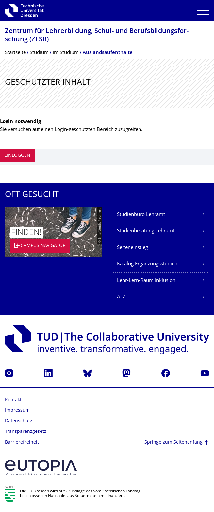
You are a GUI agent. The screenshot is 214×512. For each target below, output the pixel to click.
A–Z (121, 297)
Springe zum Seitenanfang (173, 442)
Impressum (17, 410)
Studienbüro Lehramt (141, 214)
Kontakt (13, 400)
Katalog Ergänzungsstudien (147, 264)
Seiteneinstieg (132, 247)
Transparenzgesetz (25, 432)
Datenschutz (18, 421)
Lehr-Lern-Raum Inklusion (146, 280)
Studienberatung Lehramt (145, 231)
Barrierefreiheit (22, 442)
